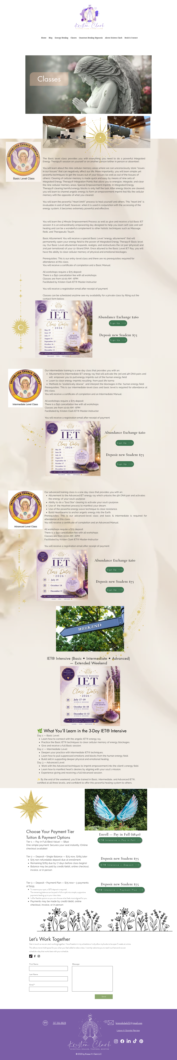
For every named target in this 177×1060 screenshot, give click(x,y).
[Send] (104, 996)
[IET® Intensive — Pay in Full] (120, 840)
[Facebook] (34, 956)
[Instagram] (38, 956)
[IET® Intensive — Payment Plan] (120, 890)
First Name (33, 964)
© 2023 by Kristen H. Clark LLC (89, 1054)
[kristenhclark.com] (30, 956)
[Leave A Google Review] (128, 1030)
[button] (73, 38)
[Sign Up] (118, 323)
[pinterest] (141, 1041)
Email (31, 985)
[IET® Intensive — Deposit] (120, 865)
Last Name (33, 974)
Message (75, 964)
